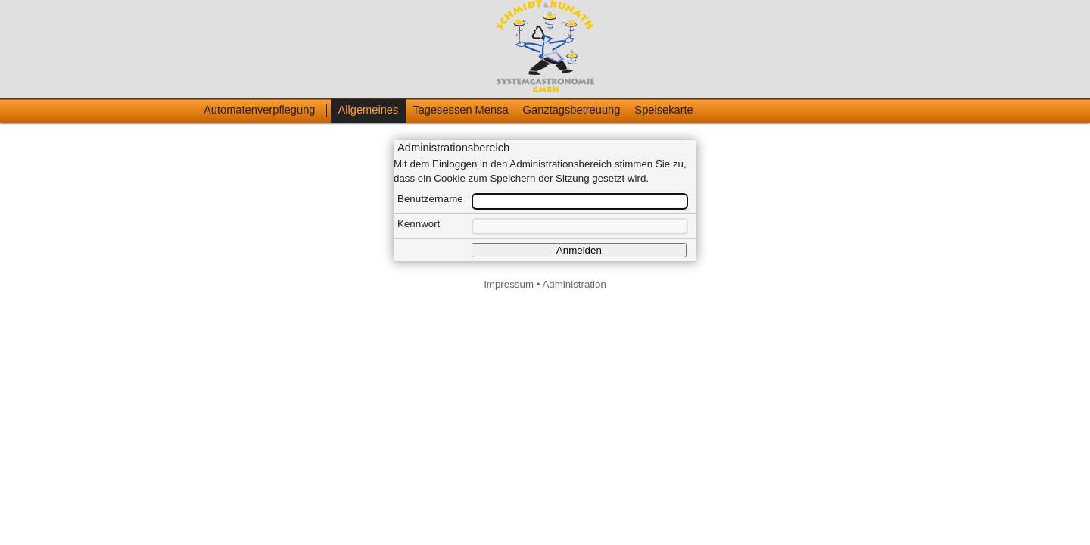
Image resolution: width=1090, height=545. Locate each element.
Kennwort (418, 223)
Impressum (509, 284)
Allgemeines (368, 110)
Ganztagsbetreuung (572, 110)
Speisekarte (663, 110)
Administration (574, 284)
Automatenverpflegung (259, 110)
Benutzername (430, 198)
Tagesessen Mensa (460, 110)
